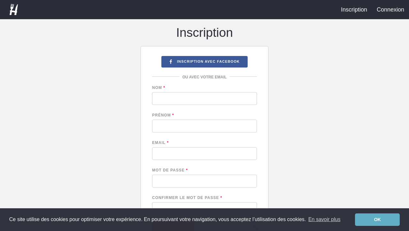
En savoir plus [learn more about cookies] (324, 219)
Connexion (390, 9)
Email (160, 142)
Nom (158, 87)
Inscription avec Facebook (204, 61)
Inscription (354, 9)
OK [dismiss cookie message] (377, 219)
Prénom (163, 115)
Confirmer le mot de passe (187, 197)
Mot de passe (170, 170)
